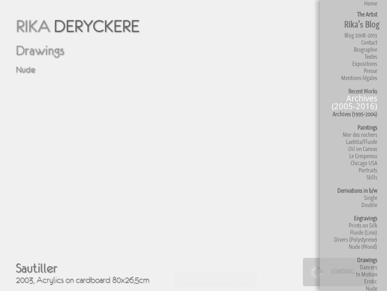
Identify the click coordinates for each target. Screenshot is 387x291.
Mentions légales (359, 78)
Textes (370, 56)
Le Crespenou (363, 156)
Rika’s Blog (361, 24)
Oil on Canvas (362, 149)
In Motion (366, 274)
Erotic (370, 281)
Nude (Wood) (363, 246)
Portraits (368, 170)
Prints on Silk (363, 225)
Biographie (365, 49)
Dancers (368, 267)
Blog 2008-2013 (360, 35)
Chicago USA (364, 163)
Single (370, 197)
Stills (371, 177)
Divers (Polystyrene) (355, 239)
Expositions (364, 63)
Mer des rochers (360, 134)
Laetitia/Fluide (361, 142)
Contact (369, 42)
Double (369, 205)
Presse (370, 71)
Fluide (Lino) (363, 232)
